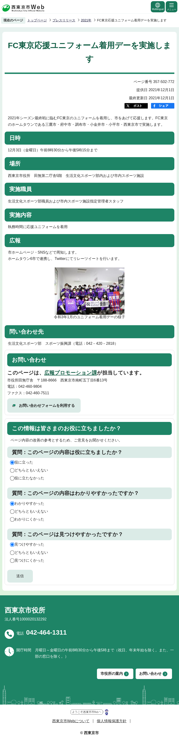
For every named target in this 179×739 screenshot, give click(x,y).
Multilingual (158, 6)
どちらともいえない (31, 470)
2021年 (86, 20)
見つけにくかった (29, 560)
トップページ (37, 20)
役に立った (23, 462)
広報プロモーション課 (70, 373)
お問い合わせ (150, 674)
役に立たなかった (29, 478)
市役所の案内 (111, 674)
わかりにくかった (29, 519)
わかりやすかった (29, 503)
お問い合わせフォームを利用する (47, 406)
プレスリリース (63, 20)
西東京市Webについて (71, 721)
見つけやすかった (29, 544)
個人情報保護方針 (112, 721)
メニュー (171, 6)
